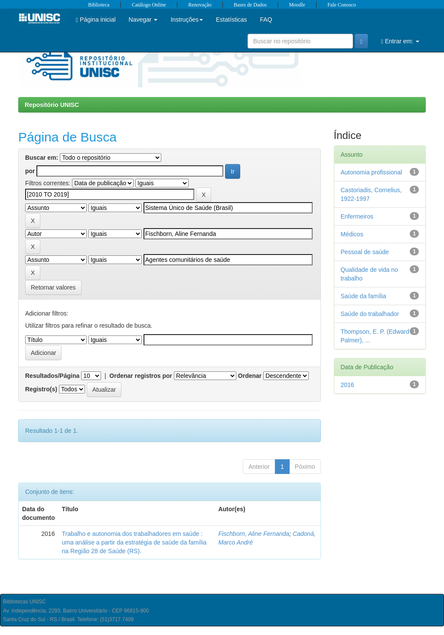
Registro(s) (41, 389)
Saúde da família (363, 296)
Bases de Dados (250, 4)
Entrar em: (400, 41)
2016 (347, 384)
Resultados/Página (52, 375)
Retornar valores (53, 287)
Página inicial (96, 19)
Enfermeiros (357, 216)
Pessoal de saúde (365, 251)
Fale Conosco (341, 4)
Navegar (143, 19)
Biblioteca (98, 4)
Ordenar (249, 375)
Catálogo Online (149, 4)
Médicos (352, 234)
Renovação (199, 4)
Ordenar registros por (140, 375)
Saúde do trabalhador (370, 313)
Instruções (186, 19)
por (30, 171)
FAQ (266, 19)
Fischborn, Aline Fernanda (253, 533)
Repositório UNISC (52, 104)
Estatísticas (231, 19)
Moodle (297, 4)
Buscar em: (41, 157)
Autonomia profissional (371, 172)
